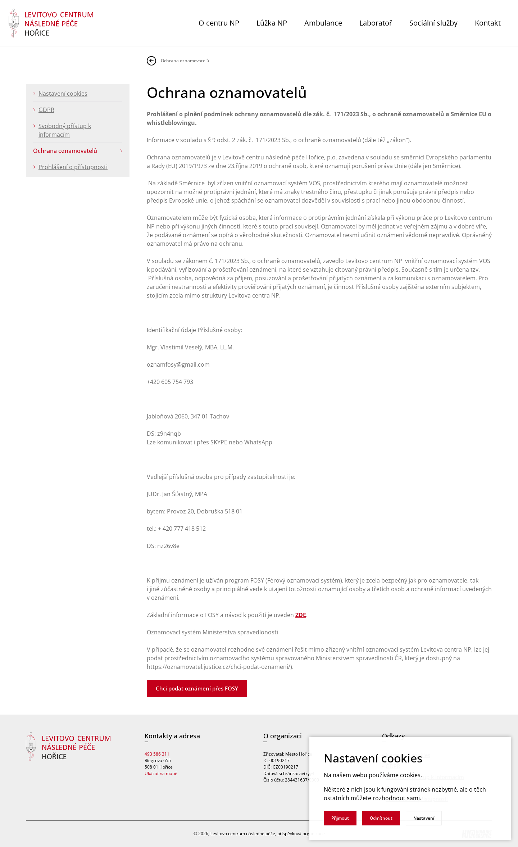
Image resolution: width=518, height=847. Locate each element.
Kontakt (488, 23)
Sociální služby (433, 23)
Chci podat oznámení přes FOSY (197, 688)
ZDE (300, 615)
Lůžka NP (271, 23)
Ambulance (323, 23)
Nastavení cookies (62, 94)
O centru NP (219, 23)
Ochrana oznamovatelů (65, 151)
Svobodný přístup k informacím (64, 130)
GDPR (46, 110)
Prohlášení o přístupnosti (73, 167)
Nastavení (423, 818)
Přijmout (340, 818)
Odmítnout (381, 818)
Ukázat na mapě (161, 773)
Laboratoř (375, 23)
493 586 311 (157, 754)
